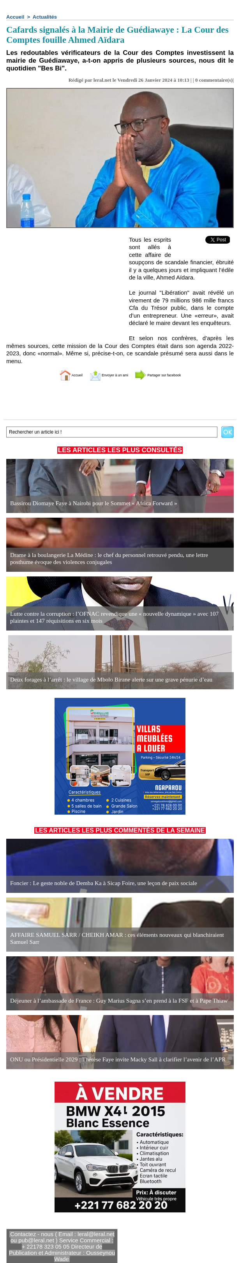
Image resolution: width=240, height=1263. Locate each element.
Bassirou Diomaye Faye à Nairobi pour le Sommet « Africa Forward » (87, 503)
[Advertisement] (64, 284)
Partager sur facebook (171, 374)
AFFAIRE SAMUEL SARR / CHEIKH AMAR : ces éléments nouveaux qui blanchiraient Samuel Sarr (117, 939)
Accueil (15, 17)
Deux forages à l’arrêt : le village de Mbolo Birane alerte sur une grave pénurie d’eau (103, 680)
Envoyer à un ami (100, 374)
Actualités (45, 17)
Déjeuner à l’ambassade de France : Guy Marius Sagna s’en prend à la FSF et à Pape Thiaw (110, 1001)
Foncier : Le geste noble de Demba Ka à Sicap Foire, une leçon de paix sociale (96, 883)
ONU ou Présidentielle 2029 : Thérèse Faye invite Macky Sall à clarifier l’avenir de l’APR (109, 1060)
